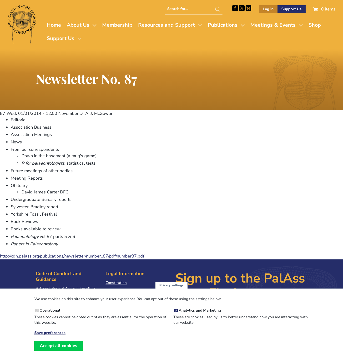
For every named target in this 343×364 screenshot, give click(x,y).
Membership (117, 25)
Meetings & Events (273, 25)
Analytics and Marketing (200, 315)
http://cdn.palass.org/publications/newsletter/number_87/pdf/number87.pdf (72, 256)
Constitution (116, 282)
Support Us (291, 9)
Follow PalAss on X (242, 8)
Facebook (235, 8)
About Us (78, 25)
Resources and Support (166, 25)
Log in (268, 9)
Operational (50, 315)
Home (54, 25)
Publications (222, 25)
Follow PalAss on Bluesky (248, 8)
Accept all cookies (58, 351)
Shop (314, 25)
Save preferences (50, 338)
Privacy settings (171, 290)
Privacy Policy (117, 290)
